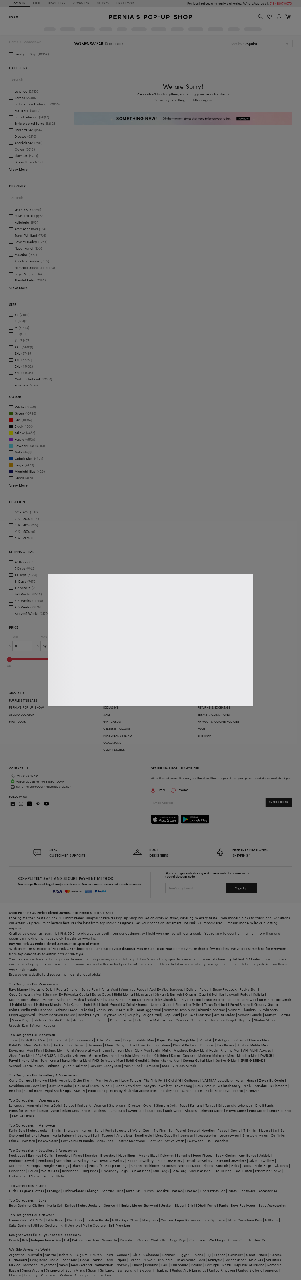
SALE (107, 714)
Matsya (271, 1015)
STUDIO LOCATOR (22, 714)
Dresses (134, 1105)
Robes (222, 1130)
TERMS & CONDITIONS (214, 714)
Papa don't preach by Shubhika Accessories (123, 1091)
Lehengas (16, 1105)
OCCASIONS (112, 742)
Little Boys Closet (126, 1220)
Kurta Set (133, 1191)
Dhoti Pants (264, 1105)
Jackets (100, 1110)
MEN (36, 3)
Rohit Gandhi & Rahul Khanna (124, 1004)
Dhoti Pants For (212, 1191)
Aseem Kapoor (44, 1025)
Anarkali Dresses (170, 1191)
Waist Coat (141, 1130)
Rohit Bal (91, 1004)
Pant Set (155, 1141)
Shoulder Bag (200, 1171)
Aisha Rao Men (20, 1055)
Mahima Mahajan (57, 999)
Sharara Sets (166, 1105)
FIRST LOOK (125, 3)
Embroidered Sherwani (139, 1205)
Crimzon (253, 1091)
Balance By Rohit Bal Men (67, 1066)
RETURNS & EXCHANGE (214, 707)
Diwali (14, 1240)
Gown (148, 1105)
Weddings (217, 1240)
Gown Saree (236, 1110)
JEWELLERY (56, 3)
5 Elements (278, 1086)
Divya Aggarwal (22, 1015)
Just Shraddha (60, 1086)
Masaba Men (247, 1055)
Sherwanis (117, 1105)
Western (28, 1141)
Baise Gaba (101, 994)
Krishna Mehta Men (253, 1045)
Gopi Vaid (172, 1015)
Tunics (210, 1105)
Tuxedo (107, 1135)
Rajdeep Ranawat (242, 999)
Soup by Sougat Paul (144, 1015)
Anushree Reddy (134, 989)
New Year (261, 1240)
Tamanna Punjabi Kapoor (231, 1020)
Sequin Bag (223, 1171)
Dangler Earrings (56, 1166)
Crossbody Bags (114, 1171)
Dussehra (127, 1240)
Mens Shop (105, 1141)
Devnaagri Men (21, 1050)
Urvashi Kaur (19, 1025)
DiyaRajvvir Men (73, 1055)
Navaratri (109, 1240)
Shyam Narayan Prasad (56, 1015)
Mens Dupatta (166, 1135)
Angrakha (124, 1135)
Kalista (258, 994)
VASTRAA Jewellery (217, 1080)
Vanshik (205, 1040)
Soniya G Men (226, 1060)
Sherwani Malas (255, 1135)
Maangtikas (148, 1155)
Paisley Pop (170, 1091)
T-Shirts (249, 1130)
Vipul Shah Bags (58, 1091)
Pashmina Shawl (268, 1171)
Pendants (45, 1161)
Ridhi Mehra (123, 994)
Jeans (44, 1135)
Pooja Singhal (67, 989)
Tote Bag (179, 1171)
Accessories (207, 1135)
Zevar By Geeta (271, 1080)
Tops (183, 1105)
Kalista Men (130, 1055)
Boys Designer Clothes (26, 1205)
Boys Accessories (272, 1205)
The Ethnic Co (141, 1045)
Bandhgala (143, 1135)
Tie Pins (160, 1130)
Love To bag (131, 1080)
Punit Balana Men (49, 1050)
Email (159, 790)
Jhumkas (79, 1166)
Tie (208, 1141)
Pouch (33, 1171)
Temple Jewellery (198, 1161)
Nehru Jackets (89, 1205)
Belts (235, 1166)
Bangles (91, 1155)
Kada (196, 1166)
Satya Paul (90, 989)
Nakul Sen (94, 999)
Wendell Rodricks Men (26, 1066)
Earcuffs (183, 1155)
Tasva (13, 1040)
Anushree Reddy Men (190, 1050)
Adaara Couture (176, 1020)
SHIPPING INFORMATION (215, 700)
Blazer (180, 1205)
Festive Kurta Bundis (77, 1141)
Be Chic (15, 1091)
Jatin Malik (162, 1050)
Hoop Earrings (116, 1166)
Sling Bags (90, 1171)
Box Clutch (243, 1171)
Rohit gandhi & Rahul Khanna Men (242, 1040)
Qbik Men (142, 1050)
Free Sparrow (215, 1220)
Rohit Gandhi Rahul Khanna (31, 1010)
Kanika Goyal (89, 1015)
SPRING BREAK (251, 1060)
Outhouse (191, 1080)
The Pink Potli (154, 1080)
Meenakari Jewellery (72, 1161)
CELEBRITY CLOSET (116, 728)
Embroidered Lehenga (81, 1191)
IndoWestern (48, 1141)
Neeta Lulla (125, 1010)
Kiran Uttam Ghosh (24, 999)
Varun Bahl (104, 1010)
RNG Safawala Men (107, 1060)
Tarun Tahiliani (215, 1004)
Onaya (190, 994)
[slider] (9, 659)
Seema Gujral (162, 1004)
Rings (77, 1155)
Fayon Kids (18, 1220)
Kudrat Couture (183, 1055)
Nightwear (173, 1110)
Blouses (191, 1110)
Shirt (191, 1205)
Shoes (208, 1166)
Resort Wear (49, 1110)
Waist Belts (50, 1171)
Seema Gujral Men (197, 1060)
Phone (182, 790)
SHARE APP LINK (279, 802)
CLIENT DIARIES (114, 749)
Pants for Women (23, 1110)
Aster (240, 1080)
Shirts (56, 1130)
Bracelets (63, 1155)
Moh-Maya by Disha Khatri (71, 1080)
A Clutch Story (229, 1086)
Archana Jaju (83, 1020)
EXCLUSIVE (110, 707)
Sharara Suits (112, 1191)
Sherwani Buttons (23, 1135)
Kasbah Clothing (155, 1055)
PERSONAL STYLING (117, 735)
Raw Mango (18, 989)
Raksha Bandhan (85, 1240)
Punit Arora (50, 1060)
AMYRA (79, 1091)
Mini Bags (161, 1171)
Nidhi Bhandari (256, 1086)
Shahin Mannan (266, 1020)
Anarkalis (34, 1105)
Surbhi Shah (268, 1010)
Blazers (264, 1130)
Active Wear (174, 1141)
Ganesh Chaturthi (151, 1240)
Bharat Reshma (185, 1045)
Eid (66, 1240)
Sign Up (241, 888)
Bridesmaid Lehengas (235, 1105)
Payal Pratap (191, 999)
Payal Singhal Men (23, 1060)
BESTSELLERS (112, 700)
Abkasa (265, 1050)
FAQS (202, 728)
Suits (98, 1130)
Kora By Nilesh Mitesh (179, 1066)
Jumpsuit (187, 1135)
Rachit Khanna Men (224, 1050)
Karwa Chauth (239, 1240)
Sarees (68, 1105)
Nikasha (87, 1010)
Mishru (79, 999)
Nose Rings (127, 1155)
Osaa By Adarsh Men (25, 994)
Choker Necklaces (145, 1166)
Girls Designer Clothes (26, 1191)
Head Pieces (202, 1155)
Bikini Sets (70, 1110)
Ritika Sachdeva (218, 1091)
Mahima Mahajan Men (216, 1055)
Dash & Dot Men (34, 1040)
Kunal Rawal (75, 1045)
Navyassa (150, 1220)
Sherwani (71, 1130)
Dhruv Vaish (58, 1040)
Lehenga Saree (211, 1110)
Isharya (41, 1080)
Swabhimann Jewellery (27, 1086)
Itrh (138, 1020)
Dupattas (154, 1110)
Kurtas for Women (91, 1105)
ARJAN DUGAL (46, 1055)
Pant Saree (257, 1110)
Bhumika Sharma (211, 1010)
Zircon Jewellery (141, 1161)
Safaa (102, 1020)
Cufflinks (278, 1135)
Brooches (221, 1141)
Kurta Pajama (64, 1135)
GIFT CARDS (112, 721)
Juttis (246, 1166)
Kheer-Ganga (116, 1045)
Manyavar (144, 994)
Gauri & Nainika (211, 994)
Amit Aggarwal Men (82, 1050)
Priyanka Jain (113, 1015)
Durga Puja (177, 1240)
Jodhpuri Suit (88, 1135)
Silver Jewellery (261, 1161)
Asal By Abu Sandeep (166, 989)
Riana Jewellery (128, 1086)
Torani (285, 1015)
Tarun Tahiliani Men (116, 1050)
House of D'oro (87, 1086)
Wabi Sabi (42, 1045)
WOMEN (19, 3)
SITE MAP (204, 735)
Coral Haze (33, 1091)
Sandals (222, 1166)
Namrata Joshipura (179, 1010)
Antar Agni (110, 989)
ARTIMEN (250, 1050)
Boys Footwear (243, 1205)
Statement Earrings (24, 1166)
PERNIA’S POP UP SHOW (26, 707)
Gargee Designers (103, 1055)
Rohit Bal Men (20, 1045)
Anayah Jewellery (158, 1086)
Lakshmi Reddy (97, 1220)
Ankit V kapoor (108, 1040)
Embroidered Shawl (25, 1176)
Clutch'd (174, 1080)
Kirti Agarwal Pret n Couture (83, 1225)
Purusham (162, 1045)
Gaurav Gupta (266, 1004)
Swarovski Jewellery (108, 1161)
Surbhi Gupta (59, 1020)
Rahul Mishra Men (76, 1060)
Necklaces (17, 1155)
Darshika (207, 1045)
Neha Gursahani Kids (245, 1220)
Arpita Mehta (224, 1015)
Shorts (235, 1130)
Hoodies (208, 1130)
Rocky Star (248, 989)
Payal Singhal (241, 1004)
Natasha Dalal (42, 989)
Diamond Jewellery (231, 1161)
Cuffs (48, 1155)
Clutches (281, 1166)
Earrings (34, 1155)
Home (14, 42)
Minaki (107, 1086)
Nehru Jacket (38, 1130)
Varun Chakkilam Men (141, 1066)
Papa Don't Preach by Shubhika (153, 999)
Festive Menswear (131, 1141)
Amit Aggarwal (149, 1010)
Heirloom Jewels (22, 1161)
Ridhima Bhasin (48, 1004)
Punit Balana (214, 999)
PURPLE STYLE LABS (23, 700)
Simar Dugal (21, 1020)
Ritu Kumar (72, 1004)
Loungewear (230, 1135)
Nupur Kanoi (115, 999)
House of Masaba (197, 1015)
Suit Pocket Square (184, 1130)
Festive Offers (23, 1116)
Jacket (166, 1205)
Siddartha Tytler (188, 1004)
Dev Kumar (226, 1045)
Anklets (265, 1155)
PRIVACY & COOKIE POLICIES (219, 721)
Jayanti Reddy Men (105, 1066)
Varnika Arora (107, 1080)
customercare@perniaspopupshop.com (44, 786)
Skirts (86, 1110)
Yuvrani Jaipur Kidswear (181, 1220)
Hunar (251, 1080)
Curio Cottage (20, 1080)
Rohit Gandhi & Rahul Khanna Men (153, 1060)
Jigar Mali (152, 1020)
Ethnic (14, 1141)
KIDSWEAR (81, 3)
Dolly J (191, 989)
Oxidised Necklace (177, 1166)
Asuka (58, 1045)
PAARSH (266, 1055)
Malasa (40, 1020)
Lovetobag (183, 1086)
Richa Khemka (121, 1020)
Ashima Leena (67, 1010)
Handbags (17, 1171)
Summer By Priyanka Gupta (67, 994)
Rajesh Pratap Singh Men (177, 1040)
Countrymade (82, 1040)
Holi (25, 1240)
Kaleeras (167, 1155)
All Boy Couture (45, 1225)
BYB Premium (119, 1225)
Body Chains (226, 1155)
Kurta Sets (52, 1105)
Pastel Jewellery (169, 1161)
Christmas (197, 1240)
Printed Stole (54, 1176)
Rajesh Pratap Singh (275, 999)
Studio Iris (199, 1020)
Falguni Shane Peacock (218, 989)
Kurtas (87, 1130)
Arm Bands (247, 1155)
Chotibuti (74, 1220)
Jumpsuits (117, 1110)
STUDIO (103, 3)
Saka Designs (19, 1225)
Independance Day (46, 1240)
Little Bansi (55, 1220)
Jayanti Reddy (238, 994)
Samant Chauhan (242, 1010)
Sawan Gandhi (250, 1015)
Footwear (195, 1141)
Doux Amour (205, 1086)
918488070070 (281, 3)
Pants (109, 1130)
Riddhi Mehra (22, 1004)
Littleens (271, 1220)
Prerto (238, 1091)
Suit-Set (279, 1130)
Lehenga (54, 1191)
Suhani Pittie (192, 1091)
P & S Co (36, 1220)
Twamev (95, 1045)
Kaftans (196, 1105)
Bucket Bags (140, 1171)
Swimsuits (136, 1110)
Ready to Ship (280, 1110)
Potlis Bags (262, 1166)
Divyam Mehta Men (138, 1040)
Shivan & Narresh (168, 994)
